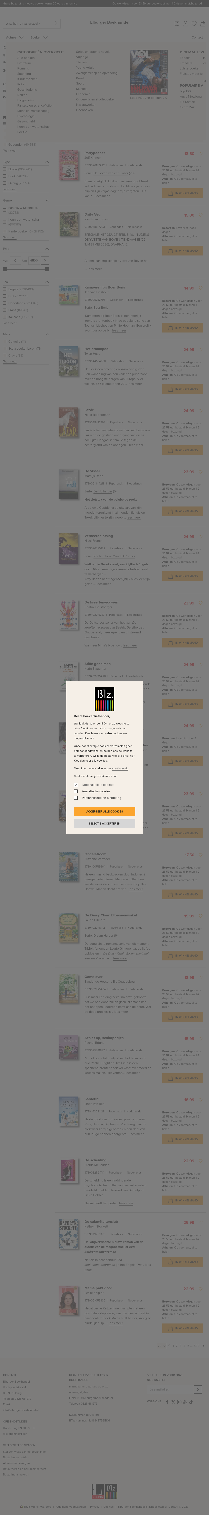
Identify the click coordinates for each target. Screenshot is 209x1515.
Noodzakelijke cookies (98, 784)
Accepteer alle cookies (104, 811)
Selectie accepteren (104, 823)
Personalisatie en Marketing (101, 797)
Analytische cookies (96, 791)
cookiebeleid (120, 768)
